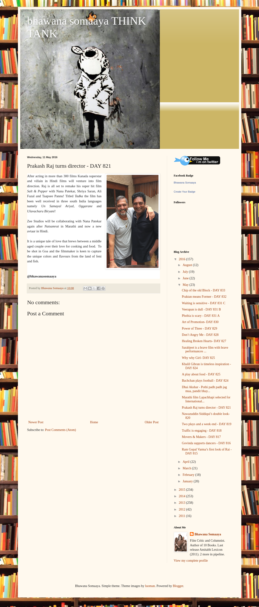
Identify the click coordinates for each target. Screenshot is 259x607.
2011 (182, 516)
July (186, 271)
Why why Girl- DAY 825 (198, 358)
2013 (182, 502)
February (189, 475)
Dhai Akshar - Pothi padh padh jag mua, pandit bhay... (204, 389)
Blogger (178, 586)
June (186, 278)
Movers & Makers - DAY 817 (201, 437)
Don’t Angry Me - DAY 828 (200, 335)
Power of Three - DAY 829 (199, 328)
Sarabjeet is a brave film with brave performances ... (205, 349)
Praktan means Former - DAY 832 (204, 296)
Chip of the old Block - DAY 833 (203, 290)
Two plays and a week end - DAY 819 (206, 424)
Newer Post (36, 422)
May (186, 285)
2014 (182, 496)
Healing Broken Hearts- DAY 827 (204, 341)
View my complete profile (191, 560)
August (188, 265)
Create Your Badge (184, 191)
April (186, 462)
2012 (182, 509)
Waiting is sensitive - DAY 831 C (203, 303)
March (187, 468)
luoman (150, 586)
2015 (182, 489)
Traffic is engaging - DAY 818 (201, 430)
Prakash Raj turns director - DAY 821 (206, 407)
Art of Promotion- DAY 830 (200, 322)
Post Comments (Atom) (60, 430)
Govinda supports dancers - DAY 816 (206, 443)
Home (94, 422)
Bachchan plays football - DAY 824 (205, 380)
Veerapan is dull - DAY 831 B (201, 309)
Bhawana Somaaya (185, 182)
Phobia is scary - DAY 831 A (200, 315)
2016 (182, 259)
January (188, 481)
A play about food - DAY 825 (201, 374)
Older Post (152, 422)
